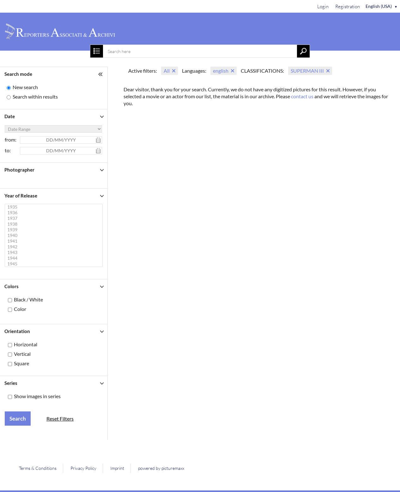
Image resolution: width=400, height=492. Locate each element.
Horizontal (25, 344)
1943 (54, 252)
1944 (54, 258)
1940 (54, 235)
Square (21, 363)
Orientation (17, 331)
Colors (11, 286)
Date (9, 116)
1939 (54, 230)
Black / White (28, 299)
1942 (54, 247)
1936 (54, 213)
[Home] (200, 32)
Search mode (18, 74)
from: (10, 140)
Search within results (35, 97)
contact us (302, 96)
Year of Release (20, 195)
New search (25, 87)
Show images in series (37, 396)
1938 (54, 224)
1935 (54, 207)
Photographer (19, 170)
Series (10, 383)
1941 (54, 241)
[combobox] (200, 51)
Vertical (22, 354)
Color (20, 309)
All (167, 71)
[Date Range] (53, 129)
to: (8, 150)
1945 (54, 264)
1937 (54, 218)
